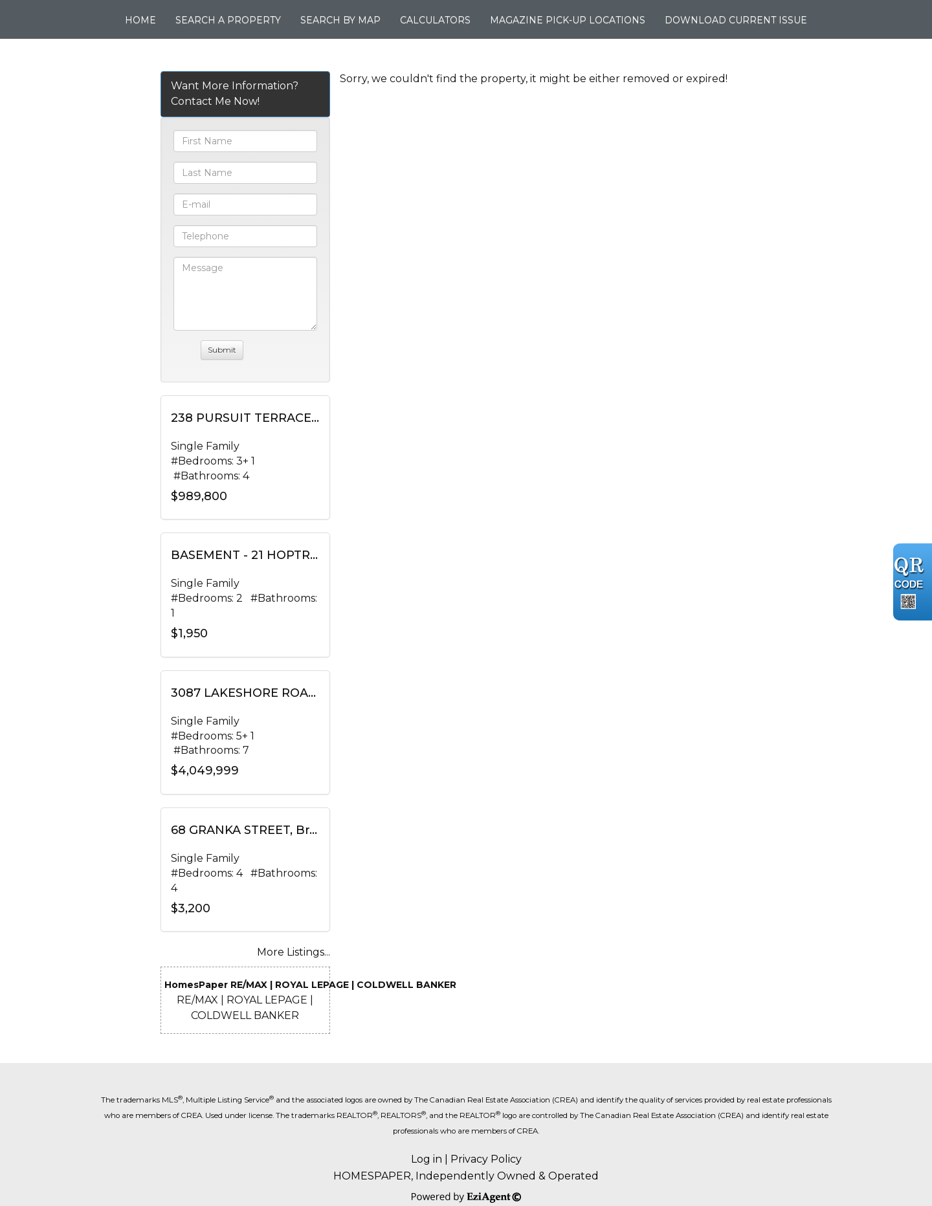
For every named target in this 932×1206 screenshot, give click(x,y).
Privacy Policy (486, 1159)
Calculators (435, 20)
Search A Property (228, 20)
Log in (426, 1159)
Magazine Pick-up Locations (567, 20)
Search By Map (340, 20)
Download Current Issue (736, 20)
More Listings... (293, 952)
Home (140, 20)
